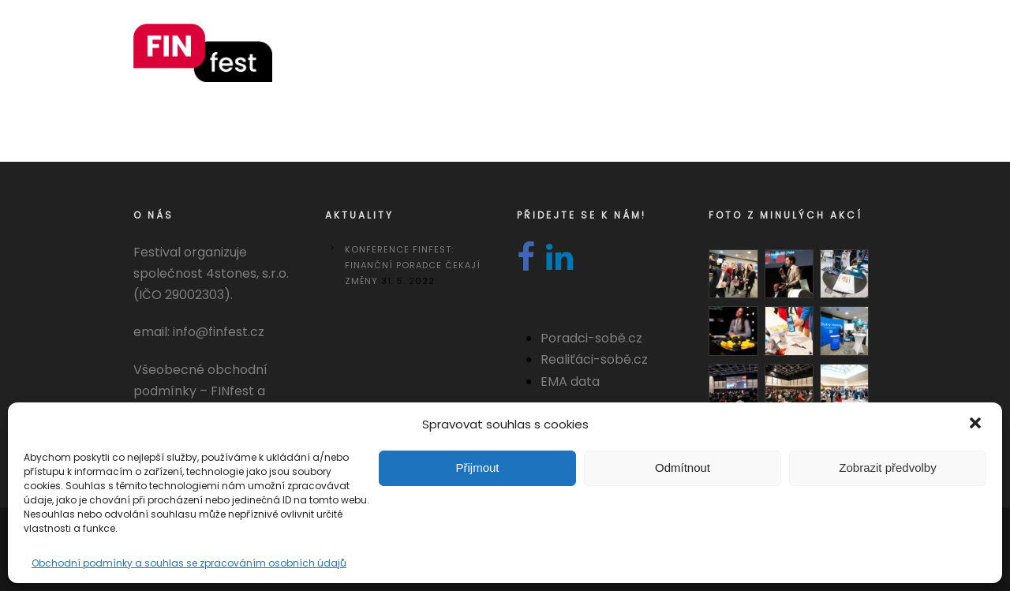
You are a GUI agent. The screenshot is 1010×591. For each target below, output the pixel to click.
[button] (976, 424)
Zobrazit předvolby (887, 467)
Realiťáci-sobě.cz (594, 359)
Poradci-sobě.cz (591, 338)
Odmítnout (682, 467)
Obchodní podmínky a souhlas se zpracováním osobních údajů (189, 563)
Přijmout (477, 467)
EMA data (570, 381)
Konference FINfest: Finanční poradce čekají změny (413, 265)
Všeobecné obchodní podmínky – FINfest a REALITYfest (200, 391)
